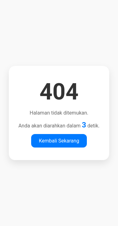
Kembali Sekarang (59, 141)
